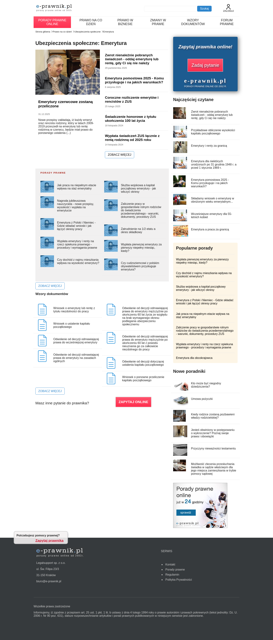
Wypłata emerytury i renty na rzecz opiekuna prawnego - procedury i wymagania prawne (77, 244)
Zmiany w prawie (158, 22)
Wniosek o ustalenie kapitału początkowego (71, 325)
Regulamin (172, 574)
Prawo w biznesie (125, 22)
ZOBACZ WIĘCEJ (119, 154)
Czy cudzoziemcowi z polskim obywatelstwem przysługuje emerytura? (140, 266)
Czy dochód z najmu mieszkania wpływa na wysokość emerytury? (78, 261)
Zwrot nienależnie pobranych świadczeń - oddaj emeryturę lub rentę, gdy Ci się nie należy (131, 59)
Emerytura (108, 31)
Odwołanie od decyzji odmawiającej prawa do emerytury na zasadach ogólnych (76, 358)
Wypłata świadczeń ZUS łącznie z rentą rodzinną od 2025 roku (132, 138)
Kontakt (170, 564)
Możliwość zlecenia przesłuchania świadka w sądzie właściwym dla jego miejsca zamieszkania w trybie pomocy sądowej (213, 468)
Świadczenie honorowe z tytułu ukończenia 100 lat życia (130, 119)
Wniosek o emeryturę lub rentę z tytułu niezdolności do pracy (74, 310)
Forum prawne (227, 22)
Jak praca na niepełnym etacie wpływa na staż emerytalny (76, 187)
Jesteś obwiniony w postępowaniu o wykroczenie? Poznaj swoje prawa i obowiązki (213, 433)
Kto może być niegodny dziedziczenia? (206, 385)
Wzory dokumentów (193, 22)
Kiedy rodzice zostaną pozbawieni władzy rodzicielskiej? (213, 416)
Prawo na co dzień (90, 22)
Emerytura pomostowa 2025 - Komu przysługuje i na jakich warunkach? (134, 80)
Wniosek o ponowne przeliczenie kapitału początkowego (143, 378)
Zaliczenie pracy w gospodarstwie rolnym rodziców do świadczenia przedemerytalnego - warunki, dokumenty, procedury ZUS (204, 330)
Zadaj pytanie (205, 65)
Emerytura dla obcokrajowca (194, 357)
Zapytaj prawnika (49, 540)
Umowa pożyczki (202, 398)
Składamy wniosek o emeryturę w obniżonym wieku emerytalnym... (212, 200)
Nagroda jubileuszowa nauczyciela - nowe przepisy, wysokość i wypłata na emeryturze (75, 205)
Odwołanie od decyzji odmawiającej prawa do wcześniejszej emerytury (76, 341)
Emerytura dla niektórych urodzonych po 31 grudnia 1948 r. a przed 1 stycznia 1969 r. (214, 164)
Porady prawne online (52, 22)
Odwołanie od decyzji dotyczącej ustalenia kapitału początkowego (143, 363)
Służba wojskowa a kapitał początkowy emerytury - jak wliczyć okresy (138, 188)
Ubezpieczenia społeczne (87, 31)
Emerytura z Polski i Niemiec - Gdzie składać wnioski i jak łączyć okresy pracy (76, 226)
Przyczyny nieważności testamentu (213, 448)
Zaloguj (228, 8)
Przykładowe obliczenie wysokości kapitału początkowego (213, 132)
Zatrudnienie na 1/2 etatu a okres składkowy (138, 230)
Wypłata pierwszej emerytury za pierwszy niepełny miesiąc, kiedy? (141, 247)
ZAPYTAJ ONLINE (133, 402)
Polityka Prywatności (178, 579)
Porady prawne (175, 569)
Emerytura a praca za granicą (210, 229)
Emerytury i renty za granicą (209, 145)
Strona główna (42, 31)
